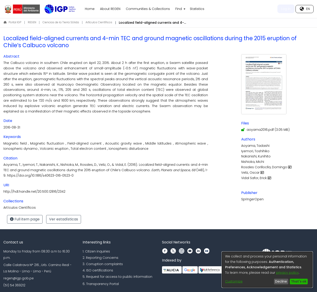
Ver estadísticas (63, 219)
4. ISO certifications (98, 270)
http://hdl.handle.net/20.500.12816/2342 (34, 191)
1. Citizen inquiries (96, 251)
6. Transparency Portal (101, 284)
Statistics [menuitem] (197, 9)
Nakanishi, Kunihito (256, 156)
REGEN (32, 22)
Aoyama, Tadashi (255, 145)
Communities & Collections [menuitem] (148, 9)
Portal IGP (12, 22)
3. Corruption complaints (103, 264)
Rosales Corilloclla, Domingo (267, 167)
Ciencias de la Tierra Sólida (61, 22)
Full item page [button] (25, 219)
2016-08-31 (11, 127)
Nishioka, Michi (252, 161)
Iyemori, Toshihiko (255, 151)
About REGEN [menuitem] (110, 9)
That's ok (298, 281)
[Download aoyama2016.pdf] (265, 129)
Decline (281, 281)
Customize (234, 281)
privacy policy (287, 272)
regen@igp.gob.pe (18, 278)
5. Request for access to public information (117, 276)
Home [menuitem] (90, 9)
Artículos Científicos (99, 22)
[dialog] (267, 269)
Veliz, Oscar (253, 172)
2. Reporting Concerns (100, 257)
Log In (286, 9)
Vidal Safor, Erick (256, 178)
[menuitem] (179, 9)
